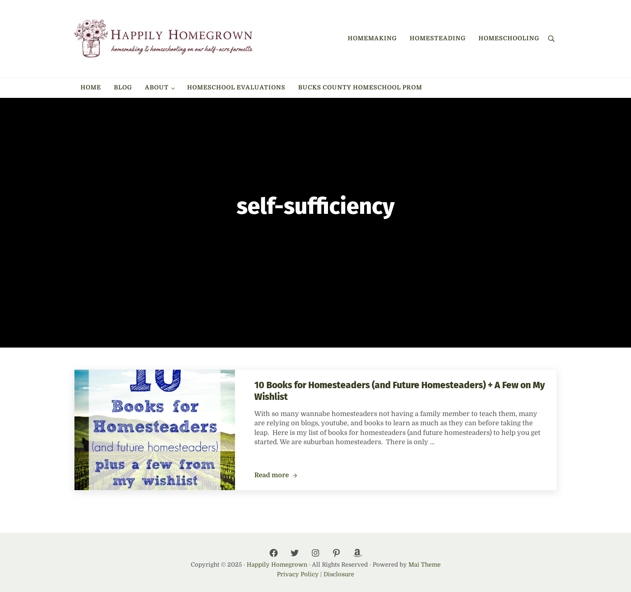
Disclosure (339, 574)
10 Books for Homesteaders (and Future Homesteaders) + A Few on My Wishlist (399, 391)
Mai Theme (424, 564)
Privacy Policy (298, 574)
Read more (275, 475)
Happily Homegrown (277, 564)
